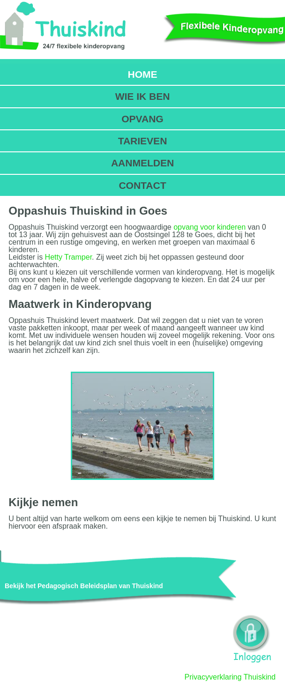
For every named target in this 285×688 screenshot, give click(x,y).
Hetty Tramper (68, 257)
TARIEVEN (142, 140)
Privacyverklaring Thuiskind (230, 677)
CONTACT (142, 185)
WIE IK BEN (142, 96)
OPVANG (142, 118)
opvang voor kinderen (209, 227)
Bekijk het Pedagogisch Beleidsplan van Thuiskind (84, 586)
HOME (142, 74)
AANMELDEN (142, 162)
